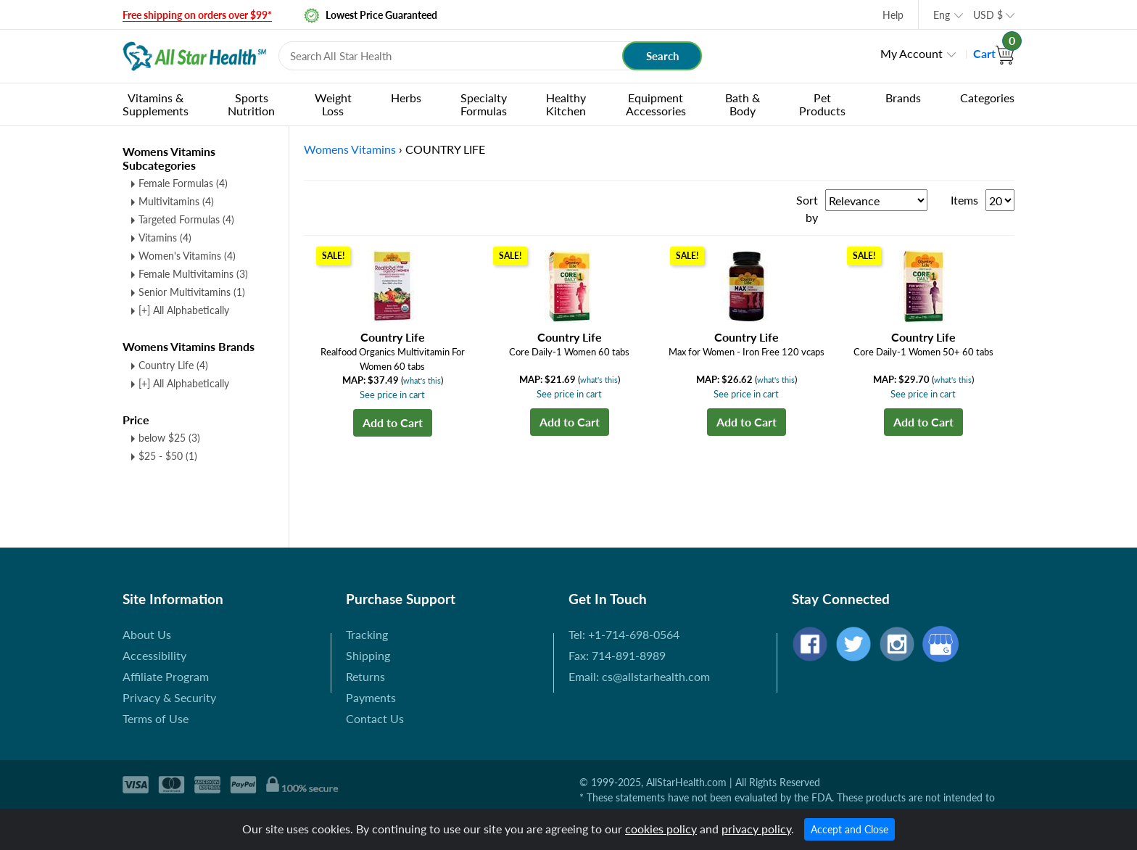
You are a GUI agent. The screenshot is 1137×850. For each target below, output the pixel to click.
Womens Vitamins (350, 149)
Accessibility (154, 655)
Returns (365, 676)
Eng (941, 15)
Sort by (807, 208)
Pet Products (822, 104)
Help (893, 15)
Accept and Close (849, 829)
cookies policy (661, 828)
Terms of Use (156, 718)
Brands (903, 97)
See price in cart (392, 394)
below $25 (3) (169, 438)
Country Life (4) (173, 365)
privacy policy (756, 828)
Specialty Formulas (483, 104)
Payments (371, 697)
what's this (422, 380)
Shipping (368, 655)
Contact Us (375, 718)
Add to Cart (393, 422)
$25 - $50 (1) (167, 456)
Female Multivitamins (193, 274)
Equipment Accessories (656, 104)
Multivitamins (176, 201)
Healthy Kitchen (566, 104)
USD (988, 15)
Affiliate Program (166, 676)
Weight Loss (333, 104)
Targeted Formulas (186, 219)
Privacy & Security (169, 697)
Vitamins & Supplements (156, 104)
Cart (993, 53)
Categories (987, 97)
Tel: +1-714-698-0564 (623, 634)
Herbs (406, 97)
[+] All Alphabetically (183, 310)
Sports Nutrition (251, 104)
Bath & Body (742, 104)
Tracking (367, 634)
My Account (911, 53)
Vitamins (164, 237)
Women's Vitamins (187, 255)
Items (964, 200)
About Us (147, 634)
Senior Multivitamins (191, 292)
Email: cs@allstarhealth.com (639, 676)
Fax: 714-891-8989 (617, 655)
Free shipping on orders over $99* (197, 15)
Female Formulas (183, 183)
